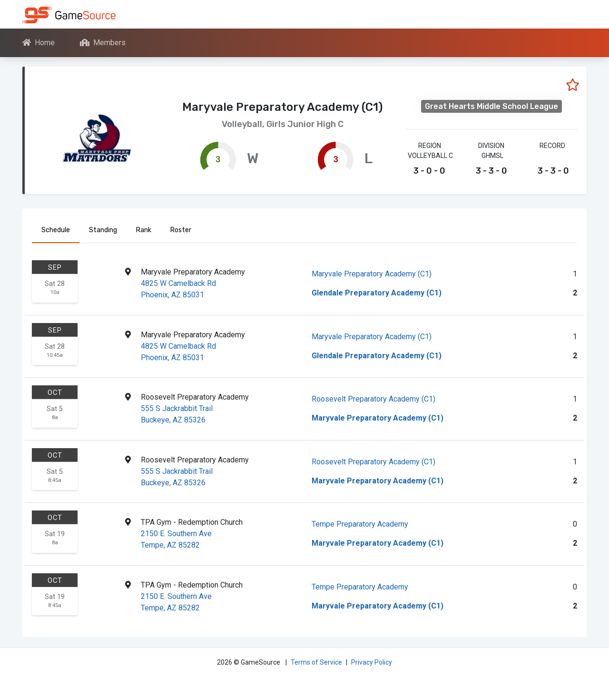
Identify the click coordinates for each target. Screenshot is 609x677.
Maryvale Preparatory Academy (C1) (372, 273)
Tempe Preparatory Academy (360, 524)
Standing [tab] (103, 230)
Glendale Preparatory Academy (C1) (377, 292)
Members (103, 42)
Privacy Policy (371, 662)
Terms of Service (316, 662)
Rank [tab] (143, 230)
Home (38, 42)
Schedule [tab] (55, 230)
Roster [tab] (180, 230)
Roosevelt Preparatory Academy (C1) (373, 398)
